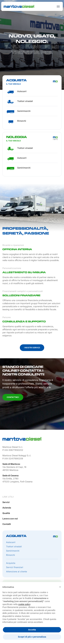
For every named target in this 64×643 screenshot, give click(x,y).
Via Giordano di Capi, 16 (14, 467)
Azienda (6, 507)
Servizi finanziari (14, 567)
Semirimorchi (12, 550)
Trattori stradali (14, 546)
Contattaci (13, 397)
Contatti (6, 524)
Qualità (6, 513)
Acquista (10, 563)
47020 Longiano (10, 481)
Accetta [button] (32, 629)
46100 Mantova (10, 470)
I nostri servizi (32, 347)
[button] (60, 586)
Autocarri (10, 542)
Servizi (6, 502)
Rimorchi (10, 555)
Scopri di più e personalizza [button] (32, 637)
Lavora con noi (10, 518)
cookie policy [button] (24, 604)
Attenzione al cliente (16, 571)
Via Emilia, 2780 (10, 478)
